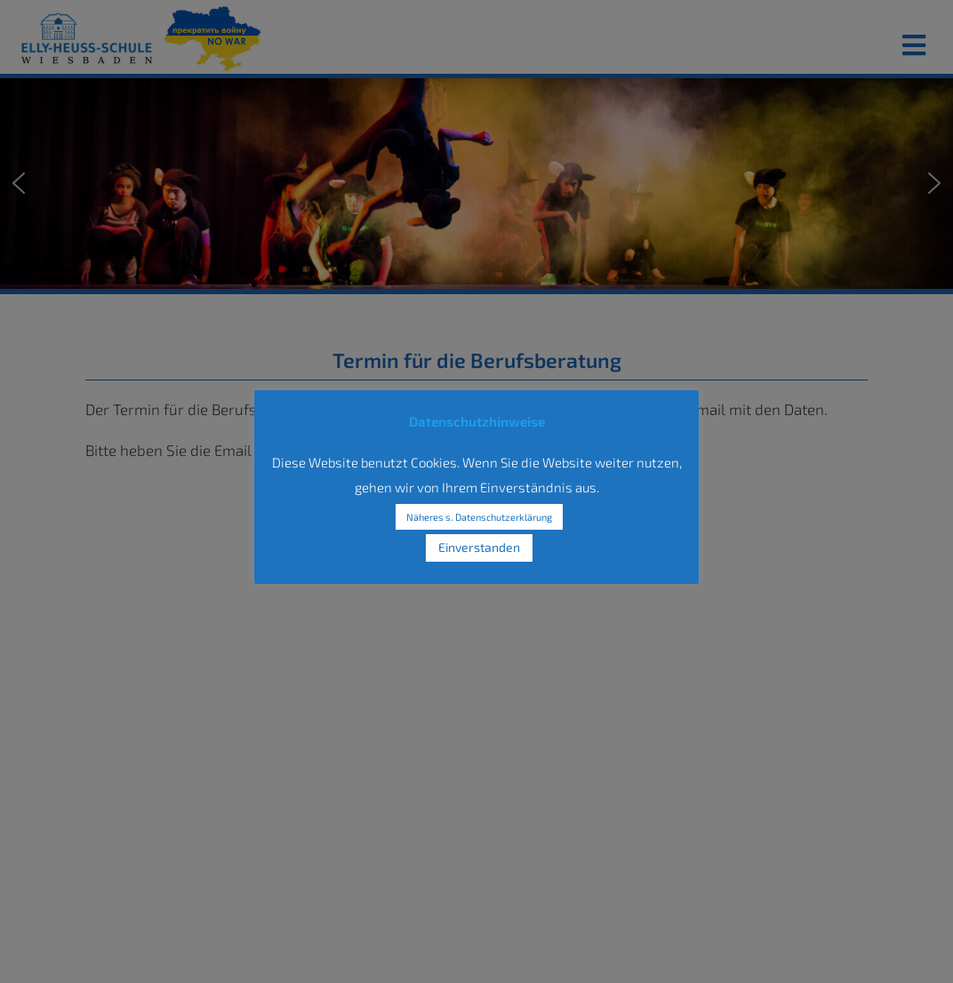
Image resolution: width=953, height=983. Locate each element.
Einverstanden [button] (479, 547)
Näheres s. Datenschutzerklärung (479, 517)
